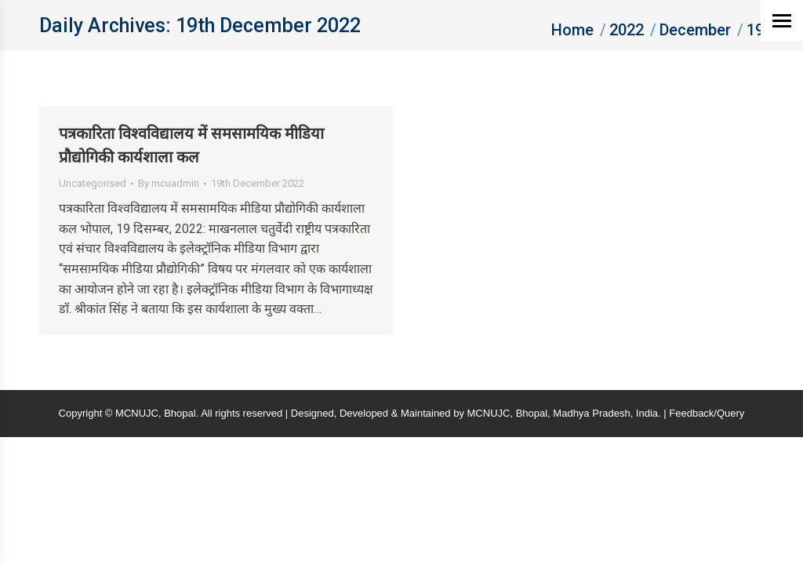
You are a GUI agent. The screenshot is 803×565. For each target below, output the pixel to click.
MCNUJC (489, 413)
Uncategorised (92, 183)
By (168, 183)
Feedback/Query (706, 413)
